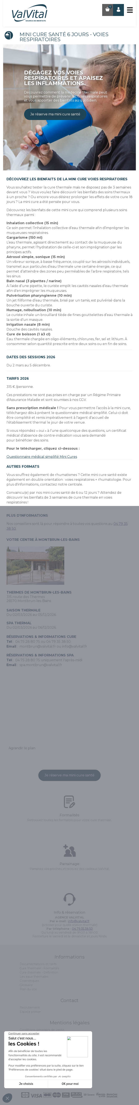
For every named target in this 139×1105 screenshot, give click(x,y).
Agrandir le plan (22, 748)
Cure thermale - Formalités (39, 968)
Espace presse (30, 1012)
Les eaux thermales (34, 977)
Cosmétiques (29, 981)
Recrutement (30, 1007)
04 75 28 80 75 (27, 642)
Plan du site (28, 989)
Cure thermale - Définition (39, 972)
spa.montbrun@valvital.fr (40, 665)
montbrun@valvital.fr (37, 646)
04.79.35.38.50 (82, 929)
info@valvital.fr (74, 646)
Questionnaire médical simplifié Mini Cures (41, 457)
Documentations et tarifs (38, 964)
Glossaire (26, 985)
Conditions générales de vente (42, 1030)
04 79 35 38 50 (58, 642)
